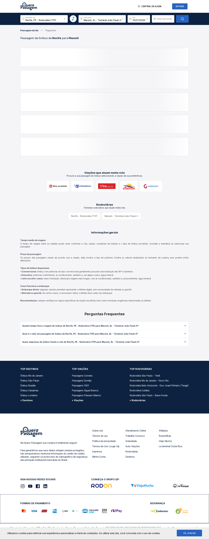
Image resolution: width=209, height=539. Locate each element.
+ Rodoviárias (137, 400)
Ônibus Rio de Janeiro (31, 375)
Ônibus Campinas (29, 390)
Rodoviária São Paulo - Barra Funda (148, 395)
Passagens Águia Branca (85, 390)
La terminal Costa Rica (170, 446)
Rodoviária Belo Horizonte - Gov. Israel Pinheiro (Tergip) (159, 385)
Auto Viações (132, 446)
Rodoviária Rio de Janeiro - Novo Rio (149, 380)
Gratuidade (131, 441)
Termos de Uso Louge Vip (105, 446)
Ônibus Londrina (28, 395)
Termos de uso (100, 435)
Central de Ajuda (151, 6)
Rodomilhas (165, 435)
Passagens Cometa (82, 375)
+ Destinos (26, 400)
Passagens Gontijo (82, 380)
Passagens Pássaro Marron (86, 395)
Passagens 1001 (80, 385)
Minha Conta (99, 456)
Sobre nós (97, 430)
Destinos (130, 456)
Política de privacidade (104, 441)
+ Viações (77, 400)
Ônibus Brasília (28, 385)
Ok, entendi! (189, 533)
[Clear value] (147, 19)
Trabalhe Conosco (135, 435)
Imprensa (97, 451)
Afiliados (163, 430)
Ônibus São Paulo (29, 380)
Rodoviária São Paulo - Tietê (145, 375)
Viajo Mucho (165, 441)
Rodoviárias (131, 451)
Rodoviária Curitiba (139, 390)
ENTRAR (180, 6)
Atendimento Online (135, 430)
